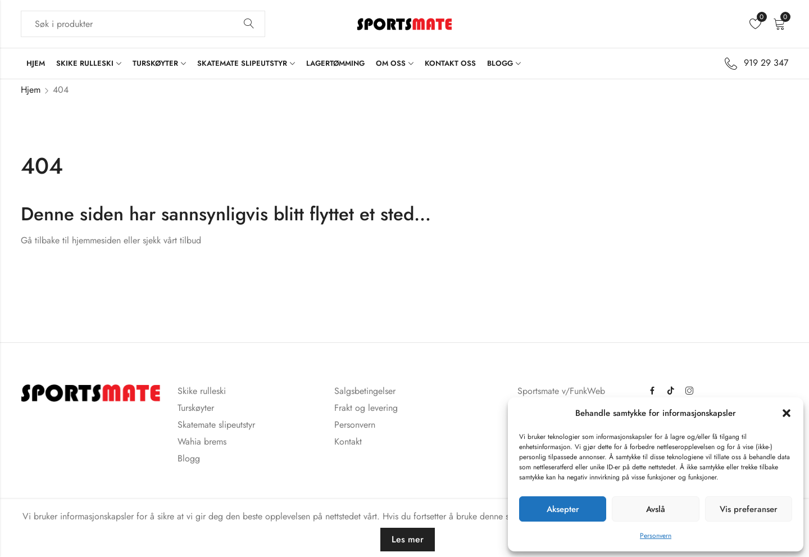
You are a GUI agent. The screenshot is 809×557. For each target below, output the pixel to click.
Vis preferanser (749, 509)
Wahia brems (202, 441)
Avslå (655, 509)
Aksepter (563, 509)
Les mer (408, 539)
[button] (786, 413)
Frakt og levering (366, 407)
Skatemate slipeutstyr (216, 424)
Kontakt (348, 441)
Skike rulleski (202, 390)
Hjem (30, 89)
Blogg (189, 458)
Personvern (655, 536)
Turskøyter (196, 407)
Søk (249, 24)
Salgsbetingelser (365, 390)
